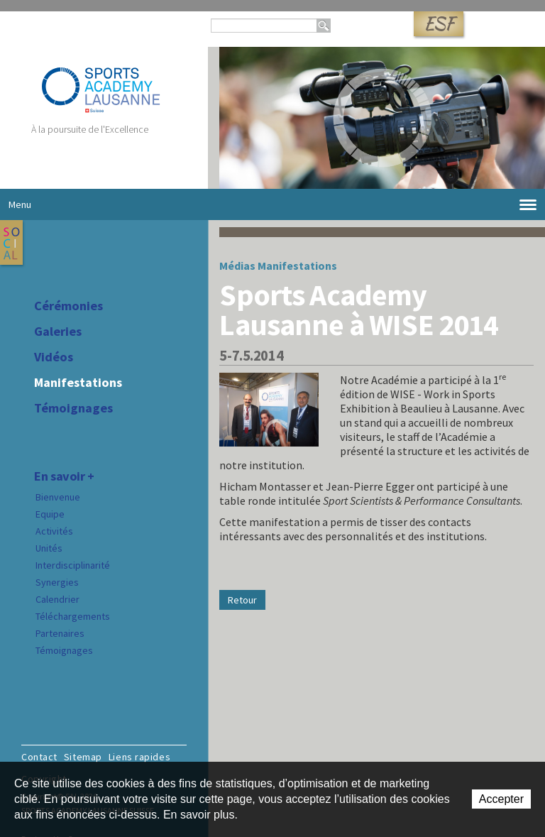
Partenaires (59, 633)
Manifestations (78, 383)
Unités (48, 548)
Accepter (501, 799)
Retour (242, 599)
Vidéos (53, 357)
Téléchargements (72, 616)
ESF (438, 23)
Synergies (57, 582)
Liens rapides (139, 756)
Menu (272, 205)
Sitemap (83, 756)
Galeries (58, 331)
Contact (39, 756)
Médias (237, 265)
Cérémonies (68, 306)
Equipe (50, 514)
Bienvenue (57, 497)
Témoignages (73, 408)
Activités (54, 531)
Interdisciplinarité (72, 565)
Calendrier (57, 599)
